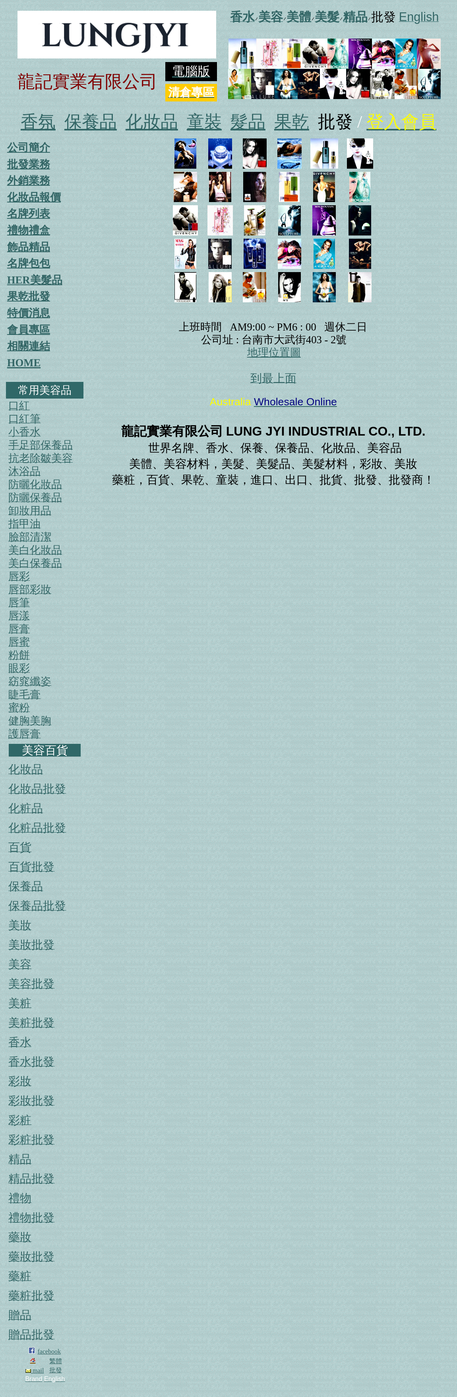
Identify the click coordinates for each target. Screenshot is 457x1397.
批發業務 (28, 164)
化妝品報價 (34, 197)
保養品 (90, 122)
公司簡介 (28, 148)
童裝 (204, 122)
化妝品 (152, 122)
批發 (55, 1370)
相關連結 (28, 346)
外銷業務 (28, 181)
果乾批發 (28, 296)
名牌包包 (28, 263)
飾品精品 (28, 247)
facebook (49, 1351)
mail (34, 1370)
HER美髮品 (34, 280)
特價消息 (28, 313)
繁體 (55, 1361)
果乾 (291, 122)
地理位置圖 (274, 352)
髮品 (247, 122)
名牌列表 (28, 214)
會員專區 (28, 330)
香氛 (38, 122)
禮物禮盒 (28, 230)
